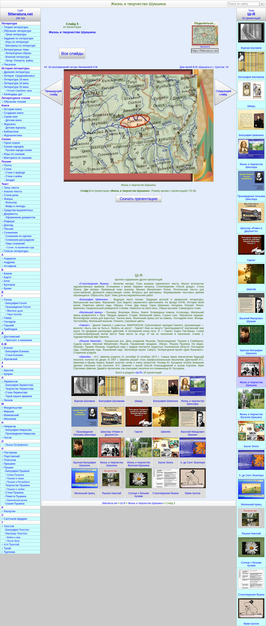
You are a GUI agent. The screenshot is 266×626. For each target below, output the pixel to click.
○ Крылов (7, 370)
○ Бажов (6, 273)
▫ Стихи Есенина (13, 355)
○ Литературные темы (15, 49)
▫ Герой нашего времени (18, 396)
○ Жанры (7, 198)
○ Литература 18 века (14, 79)
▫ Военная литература (16, 56)
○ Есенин (7, 347)
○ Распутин (8, 511)
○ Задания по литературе (17, 38)
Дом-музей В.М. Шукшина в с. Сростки (204, 67)
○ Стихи (6, 169)
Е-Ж (4, 344)
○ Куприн (7, 374)
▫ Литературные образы (17, 53)
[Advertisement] (139, 39)
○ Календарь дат (11, 94)
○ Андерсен (8, 258)
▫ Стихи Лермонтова (15, 392)
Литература (9, 23)
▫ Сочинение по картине (18, 236)
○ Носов (6, 437)
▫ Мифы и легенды (14, 206)
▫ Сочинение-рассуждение (19, 239)
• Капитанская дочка (16, 500)
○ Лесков (7, 400)
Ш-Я (122, 503)
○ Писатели (8, 64)
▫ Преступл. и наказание (18, 340)
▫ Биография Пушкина (16, 471)
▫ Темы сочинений (14, 243)
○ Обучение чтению (13, 101)
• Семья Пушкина (15, 475)
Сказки (6, 139)
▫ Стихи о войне (13, 176)
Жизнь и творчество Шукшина (72, 32)
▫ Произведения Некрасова (19, 433)
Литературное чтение (15, 97)
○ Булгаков (8, 284)
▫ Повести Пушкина (15, 496)
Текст (5, 183)
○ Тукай (6, 548)
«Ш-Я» (139, 372)
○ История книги (11, 109)
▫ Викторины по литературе (20, 45)
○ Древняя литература (15, 72)
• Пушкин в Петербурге (18, 482)
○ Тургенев (8, 552)
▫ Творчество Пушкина (17, 485)
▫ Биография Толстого (16, 529)
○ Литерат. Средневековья (18, 75)
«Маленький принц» (91, 312)
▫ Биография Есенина (16, 351)
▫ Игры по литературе (16, 42)
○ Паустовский (10, 456)
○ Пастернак (9, 452)
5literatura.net (109, 503)
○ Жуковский (9, 359)
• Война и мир (13, 537)
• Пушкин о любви (15, 489)
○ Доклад (7, 225)
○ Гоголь (6, 299)
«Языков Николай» (90, 341)
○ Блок (5, 280)
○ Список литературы (14, 251)
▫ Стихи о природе (14, 172)
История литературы (15, 68)
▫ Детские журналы (15, 127)
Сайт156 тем (20, 14)
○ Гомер (6, 317)
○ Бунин (6, 288)
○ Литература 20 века (14, 86)
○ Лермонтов (9, 381)
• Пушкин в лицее (15, 478)
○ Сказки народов (12, 146)
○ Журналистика (11, 135)
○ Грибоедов (9, 329)
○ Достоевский (10, 336)
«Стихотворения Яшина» (94, 283)
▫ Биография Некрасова (18, 429)
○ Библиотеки (9, 131)
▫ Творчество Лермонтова (18, 388)
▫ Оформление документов (19, 217)
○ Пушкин (7, 467)
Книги (5, 105)
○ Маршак (7, 411)
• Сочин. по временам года (20, 247)
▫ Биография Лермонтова (18, 385)
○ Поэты (6, 165)
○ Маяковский (10, 415)
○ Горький (7, 325)
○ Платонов (8, 460)
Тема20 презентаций (251, 14)
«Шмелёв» (85, 356)
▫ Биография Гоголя (15, 303)
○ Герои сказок (10, 142)
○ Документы (9, 213)
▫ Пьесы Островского (16, 444)
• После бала (13, 541)
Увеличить (205, 45)
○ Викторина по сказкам (16, 157)
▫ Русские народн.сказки (18, 150)
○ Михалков (8, 418)
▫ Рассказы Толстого (15, 533)
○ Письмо (7, 228)
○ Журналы (8, 124)
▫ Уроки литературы (15, 34)
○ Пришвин (8, 463)
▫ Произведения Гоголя (17, 307)
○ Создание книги (12, 112)
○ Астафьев (8, 266)
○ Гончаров (8, 321)
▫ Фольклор (10, 202)
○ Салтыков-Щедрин (14, 518)
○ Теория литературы (14, 27)
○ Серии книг (9, 116)
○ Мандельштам (11, 407)
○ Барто (6, 277)
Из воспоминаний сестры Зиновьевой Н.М (70, 67)
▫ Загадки (9, 180)
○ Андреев (8, 262)
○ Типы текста (10, 187)
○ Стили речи (9, 195)
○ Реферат (8, 221)
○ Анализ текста (11, 191)
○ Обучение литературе (16, 30)
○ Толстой (7, 526)
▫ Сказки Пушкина (14, 503)
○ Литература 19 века (14, 83)
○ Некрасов (8, 426)
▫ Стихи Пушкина (13, 492)
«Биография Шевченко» (93, 299)
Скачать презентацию (139, 199)
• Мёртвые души (14, 310)
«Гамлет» (84, 325)
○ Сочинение (9, 232)
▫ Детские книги (13, 120)
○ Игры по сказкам (13, 154)
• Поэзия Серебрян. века (19, 90)
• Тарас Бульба (14, 314)
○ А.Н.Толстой (10, 544)
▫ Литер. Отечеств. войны (18, 60)
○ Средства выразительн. (17, 210)
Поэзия (6, 161)
